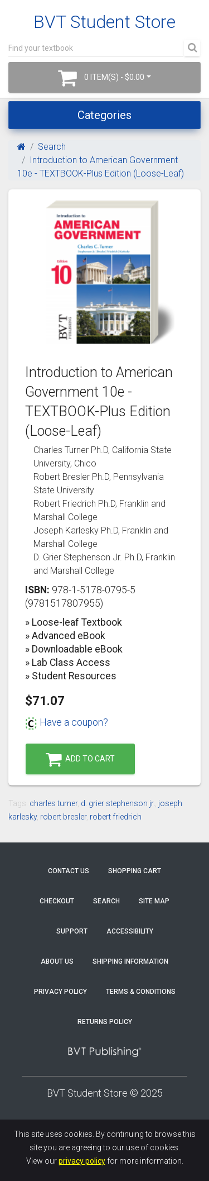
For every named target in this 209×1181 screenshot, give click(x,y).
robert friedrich (116, 816)
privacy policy (82, 1160)
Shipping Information (130, 961)
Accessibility (129, 931)
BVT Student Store (104, 21)
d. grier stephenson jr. (118, 803)
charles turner (53, 803)
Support (72, 931)
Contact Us (68, 871)
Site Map (154, 901)
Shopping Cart (134, 871)
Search (52, 146)
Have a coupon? (66, 722)
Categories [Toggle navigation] (104, 115)
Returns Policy (104, 1022)
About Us (57, 961)
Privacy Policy (60, 992)
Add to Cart (80, 759)
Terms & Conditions (141, 992)
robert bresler (63, 816)
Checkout (57, 901)
